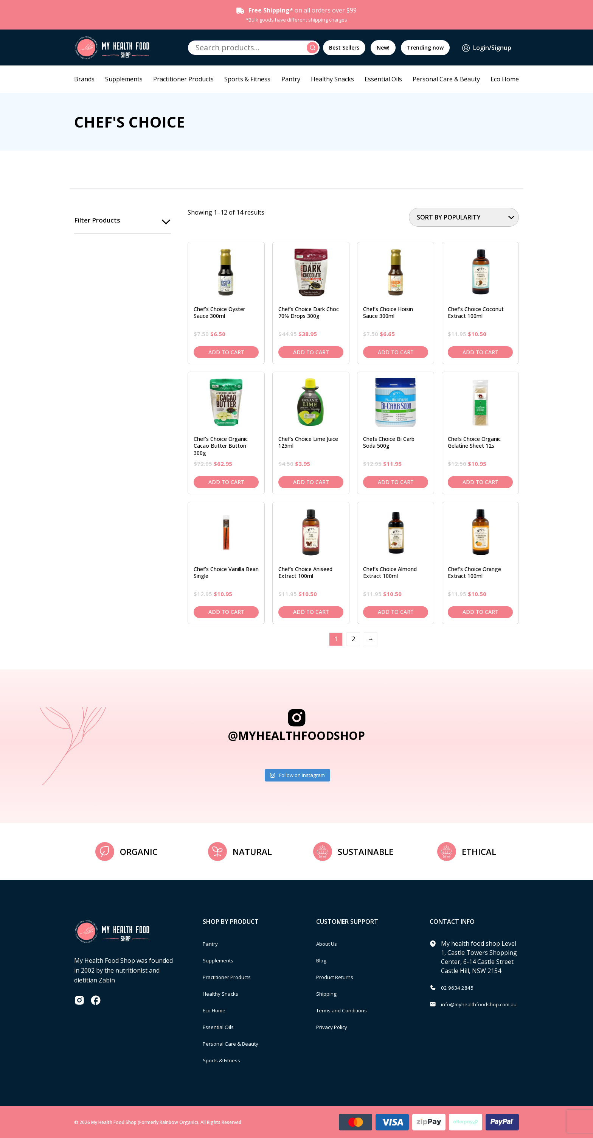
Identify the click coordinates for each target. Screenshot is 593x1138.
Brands (84, 79)
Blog (322, 960)
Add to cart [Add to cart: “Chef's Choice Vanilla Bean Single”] (226, 611)
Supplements (124, 79)
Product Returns (339, 977)
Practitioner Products (183, 79)
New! (383, 47)
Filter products (98, 220)
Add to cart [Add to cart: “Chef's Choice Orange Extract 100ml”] (480, 611)
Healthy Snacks (332, 79)
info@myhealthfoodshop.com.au (487, 1004)
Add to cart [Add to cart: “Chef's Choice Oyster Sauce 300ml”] (226, 352)
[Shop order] (464, 217)
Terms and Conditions (347, 1010)
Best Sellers (344, 47)
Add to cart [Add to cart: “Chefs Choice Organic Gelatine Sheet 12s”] (480, 482)
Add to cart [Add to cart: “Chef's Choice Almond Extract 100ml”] (396, 611)
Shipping (329, 993)
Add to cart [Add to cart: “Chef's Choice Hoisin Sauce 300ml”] (396, 352)
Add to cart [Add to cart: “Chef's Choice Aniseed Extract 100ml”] (311, 611)
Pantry (290, 79)
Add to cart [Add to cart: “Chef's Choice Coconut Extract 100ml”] (480, 352)
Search (313, 48)
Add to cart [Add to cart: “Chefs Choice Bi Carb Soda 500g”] (396, 482)
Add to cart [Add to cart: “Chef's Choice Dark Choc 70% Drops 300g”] (311, 352)
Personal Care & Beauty (446, 79)
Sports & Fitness (247, 79)
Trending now (425, 47)
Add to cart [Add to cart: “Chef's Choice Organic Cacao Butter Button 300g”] (226, 482)
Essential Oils (383, 79)
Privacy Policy (335, 1027)
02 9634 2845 (459, 987)
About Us (329, 943)
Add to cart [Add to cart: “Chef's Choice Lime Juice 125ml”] (311, 482)
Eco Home (505, 79)
